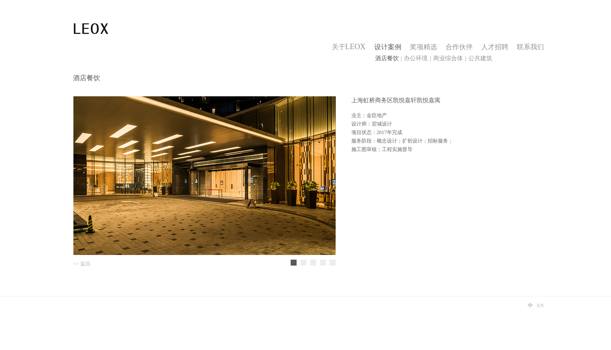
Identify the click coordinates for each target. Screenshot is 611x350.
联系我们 (530, 46)
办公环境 (416, 58)
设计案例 (387, 46)
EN (540, 305)
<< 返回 (82, 264)
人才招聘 (494, 46)
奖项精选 (423, 46)
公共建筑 (480, 58)
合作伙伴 (459, 46)
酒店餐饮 (387, 58)
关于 (349, 46)
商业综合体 (448, 58)
